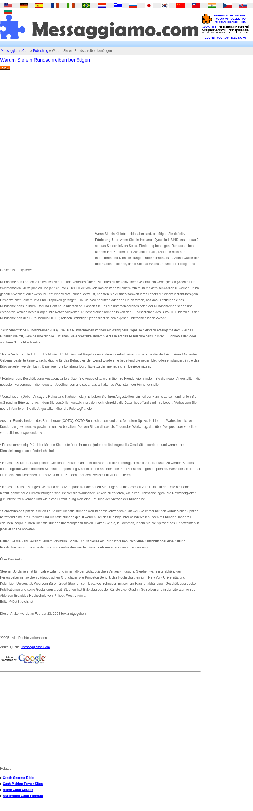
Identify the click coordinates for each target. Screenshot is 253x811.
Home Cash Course (18, 790)
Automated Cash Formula (23, 796)
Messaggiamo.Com (15, 51)
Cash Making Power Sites (23, 784)
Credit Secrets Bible (18, 778)
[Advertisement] (51, 127)
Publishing (40, 51)
